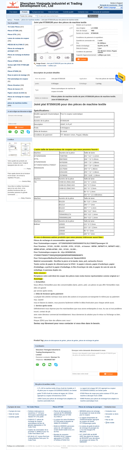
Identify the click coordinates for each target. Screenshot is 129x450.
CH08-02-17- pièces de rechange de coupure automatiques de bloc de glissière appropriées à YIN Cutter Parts (37, 423)
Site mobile (109, 423)
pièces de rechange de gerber (89, 340)
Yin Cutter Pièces (14, 27)
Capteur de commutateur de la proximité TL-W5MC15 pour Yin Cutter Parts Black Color (38, 431)
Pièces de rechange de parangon (90, 407)
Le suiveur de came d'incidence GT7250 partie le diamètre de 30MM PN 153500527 (64, 421)
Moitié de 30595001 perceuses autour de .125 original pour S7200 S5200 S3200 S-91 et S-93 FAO (64, 429)
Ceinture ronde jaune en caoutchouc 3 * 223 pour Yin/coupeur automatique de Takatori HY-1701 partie (37, 414)
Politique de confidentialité (15, 446)
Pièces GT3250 (13, 71)
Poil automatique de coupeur (18, 79)
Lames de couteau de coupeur (18, 38)
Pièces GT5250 (13, 61)
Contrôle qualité (68, 12)
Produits (24, 12)
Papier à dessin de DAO (16, 93)
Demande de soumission (108, 5)
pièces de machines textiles (30, 20)
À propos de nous (38, 12)
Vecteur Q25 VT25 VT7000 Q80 (18, 65)
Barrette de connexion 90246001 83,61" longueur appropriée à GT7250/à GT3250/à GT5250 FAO (62, 437)
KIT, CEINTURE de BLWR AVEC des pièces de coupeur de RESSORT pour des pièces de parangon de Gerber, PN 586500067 (90, 438)
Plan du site (109, 420)
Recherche (94, 16)
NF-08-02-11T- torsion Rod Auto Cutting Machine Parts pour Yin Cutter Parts (38, 438)
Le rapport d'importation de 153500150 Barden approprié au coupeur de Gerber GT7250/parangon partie (89, 420)
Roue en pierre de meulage (17, 75)
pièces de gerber (72, 340)
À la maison (13, 12)
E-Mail (107, 417)
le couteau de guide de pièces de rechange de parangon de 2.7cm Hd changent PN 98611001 (89, 429)
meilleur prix (52, 66)
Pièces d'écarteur (14, 85)
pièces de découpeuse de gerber (55, 340)
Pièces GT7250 (13, 31)
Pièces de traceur (14, 89)
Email (121, 5)
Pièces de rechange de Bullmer (19, 55)
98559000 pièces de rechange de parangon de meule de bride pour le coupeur (90, 413)
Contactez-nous (83, 12)
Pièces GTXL (12, 34)
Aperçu (9, 20)
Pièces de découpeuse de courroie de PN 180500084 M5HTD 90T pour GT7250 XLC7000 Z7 (63, 414)
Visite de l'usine (53, 12)
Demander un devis (111, 414)
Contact (19, 127)
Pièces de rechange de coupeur (19, 97)
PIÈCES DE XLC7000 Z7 (16, 45)
